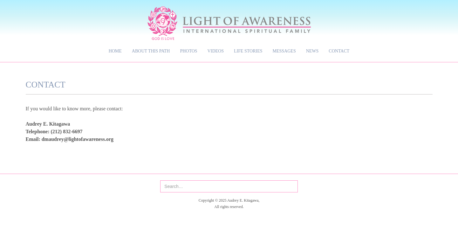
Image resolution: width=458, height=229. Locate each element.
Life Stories (248, 51)
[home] (229, 20)
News (312, 51)
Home (115, 51)
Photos (188, 51)
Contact (339, 51)
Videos (216, 51)
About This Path (151, 51)
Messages (284, 51)
